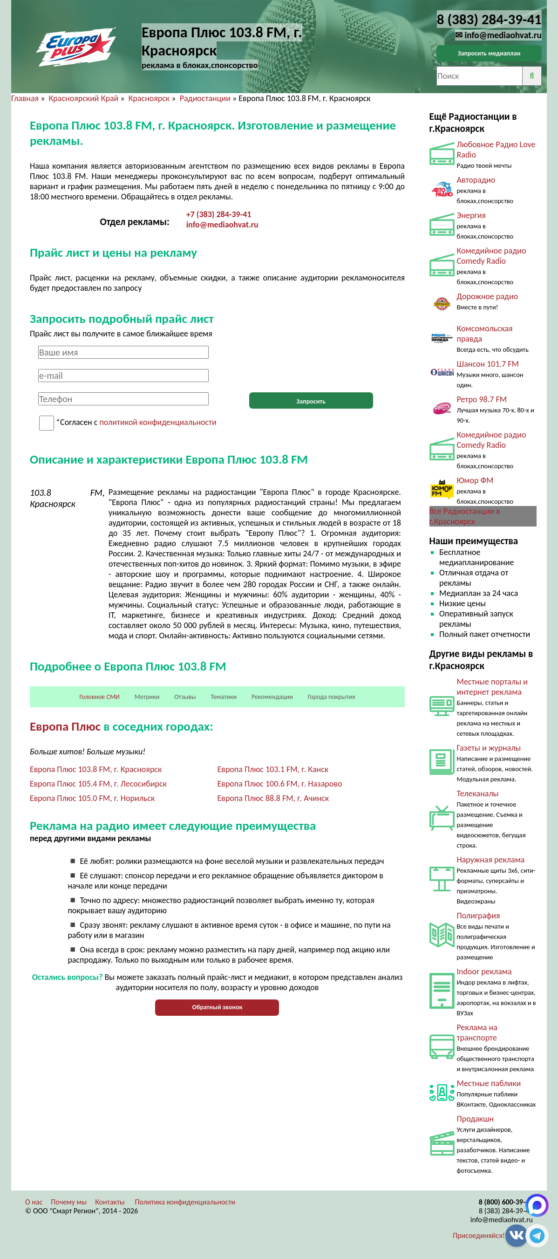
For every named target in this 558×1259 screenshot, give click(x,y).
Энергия (471, 215)
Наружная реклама (491, 860)
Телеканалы (478, 793)
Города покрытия (331, 697)
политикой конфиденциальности (157, 422)
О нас (33, 1201)
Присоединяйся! (479, 1235)
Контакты (110, 1201)
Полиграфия (478, 915)
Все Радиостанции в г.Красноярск (464, 516)
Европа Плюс (65, 726)
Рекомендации (272, 697)
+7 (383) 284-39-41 (219, 214)
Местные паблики (489, 1083)
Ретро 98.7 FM (482, 399)
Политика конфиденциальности (185, 1201)
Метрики (147, 697)
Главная (25, 98)
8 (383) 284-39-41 (506, 1210)
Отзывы (185, 697)
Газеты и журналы (489, 748)
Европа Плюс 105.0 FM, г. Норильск (92, 798)
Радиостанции (205, 98)
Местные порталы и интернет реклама (492, 687)
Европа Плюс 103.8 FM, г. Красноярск (96, 769)
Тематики (224, 697)
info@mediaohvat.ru (222, 224)
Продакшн (475, 1119)
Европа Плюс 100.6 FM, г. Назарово (279, 784)
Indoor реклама (484, 971)
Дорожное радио (487, 296)
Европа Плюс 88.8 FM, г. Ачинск (273, 798)
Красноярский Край (84, 98)
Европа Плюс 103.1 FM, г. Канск (272, 769)
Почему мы (69, 1201)
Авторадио (476, 180)
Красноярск (149, 98)
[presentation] (311, 364)
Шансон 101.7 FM (488, 364)
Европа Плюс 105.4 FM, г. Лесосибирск (98, 784)
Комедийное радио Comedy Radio (491, 256)
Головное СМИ (100, 697)
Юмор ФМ (475, 480)
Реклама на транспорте (477, 1032)
